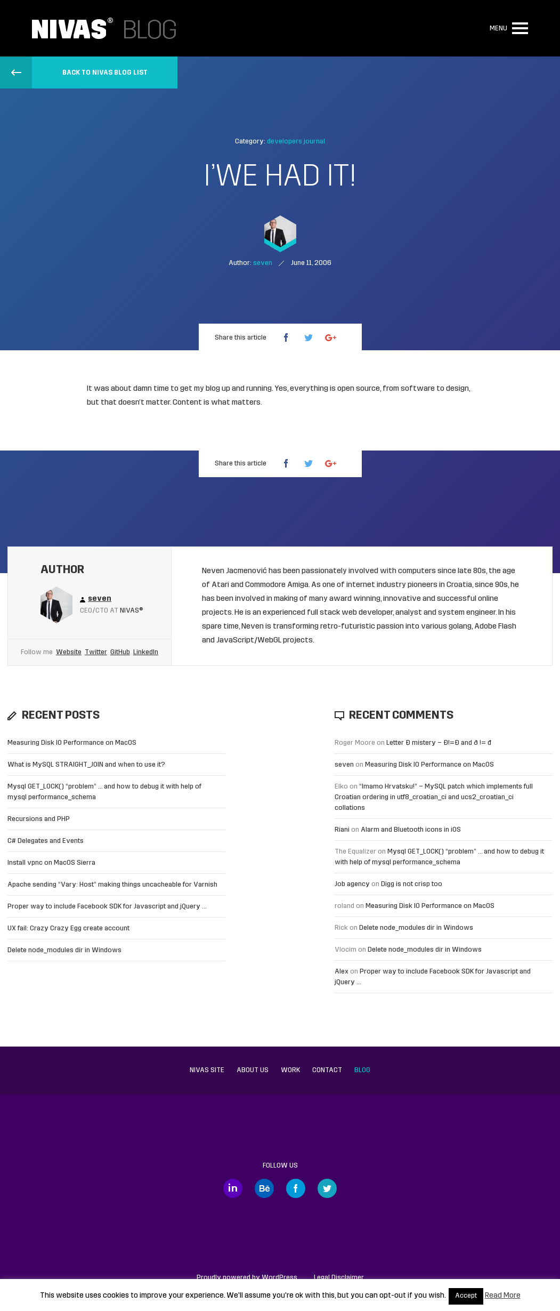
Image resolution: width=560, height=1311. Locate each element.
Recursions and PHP (38, 819)
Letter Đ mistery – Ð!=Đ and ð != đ (438, 742)
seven (344, 764)
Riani (342, 829)
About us (253, 1070)
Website (69, 652)
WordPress (279, 1277)
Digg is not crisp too (411, 884)
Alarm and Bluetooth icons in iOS (411, 829)
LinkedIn (145, 652)
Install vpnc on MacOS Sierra (51, 862)
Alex (341, 971)
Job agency (352, 884)
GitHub (120, 652)
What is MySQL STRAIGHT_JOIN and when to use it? (86, 764)
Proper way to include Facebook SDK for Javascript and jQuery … (107, 906)
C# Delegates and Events (45, 841)
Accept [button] (466, 1296)
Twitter (96, 652)
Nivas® (131, 610)
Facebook (295, 1188)
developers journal (296, 141)
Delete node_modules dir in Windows (64, 950)
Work (290, 1070)
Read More (503, 1295)
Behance (264, 1188)
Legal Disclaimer (339, 1277)
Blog (362, 1070)
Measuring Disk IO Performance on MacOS (71, 742)
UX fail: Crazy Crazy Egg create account (68, 928)
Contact (327, 1070)
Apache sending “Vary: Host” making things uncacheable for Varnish (112, 884)
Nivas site (207, 1070)
